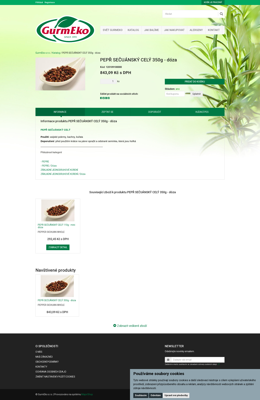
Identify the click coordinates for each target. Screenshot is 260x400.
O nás (38, 351)
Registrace (50, 2)
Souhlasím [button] (141, 395)
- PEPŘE (45, 161)
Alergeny (196, 30)
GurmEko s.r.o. (42, 52)
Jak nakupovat (174, 30)
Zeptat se (107, 112)
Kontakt (214, 30)
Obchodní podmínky (47, 361)
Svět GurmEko (113, 30)
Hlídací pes (202, 112)
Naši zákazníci (44, 356)
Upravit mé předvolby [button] (176, 395)
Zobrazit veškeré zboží (130, 325)
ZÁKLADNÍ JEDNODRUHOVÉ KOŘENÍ (59, 170)
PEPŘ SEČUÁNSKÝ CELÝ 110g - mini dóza (56, 226)
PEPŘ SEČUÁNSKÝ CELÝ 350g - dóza (57, 300)
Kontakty (41, 366)
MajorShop (87, 394)
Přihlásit (39, 2)
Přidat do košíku (195, 81)
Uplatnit (197, 94)
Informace (60, 112)
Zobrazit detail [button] (57, 247)
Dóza (54, 165)
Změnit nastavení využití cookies (55, 376)
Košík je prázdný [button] (213, 2)
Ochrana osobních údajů (50, 371)
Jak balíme (151, 30)
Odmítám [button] (156, 395)
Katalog (133, 30)
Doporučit (154, 112)
